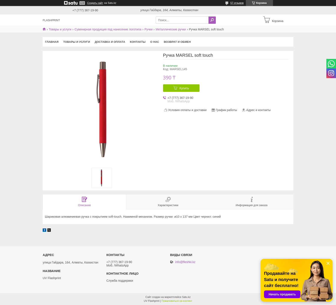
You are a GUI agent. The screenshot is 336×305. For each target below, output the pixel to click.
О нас (154, 41)
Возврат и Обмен (177, 41)
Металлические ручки (171, 29)
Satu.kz (186, 297)
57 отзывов (237, 2)
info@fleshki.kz (185, 262)
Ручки (148, 29)
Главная (51, 41)
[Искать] (212, 20)
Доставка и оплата (110, 41)
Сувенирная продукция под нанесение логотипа (108, 29)
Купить (184, 88)
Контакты (138, 41)
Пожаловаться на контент (177, 300)
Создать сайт (95, 2)
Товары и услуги (60, 29)
